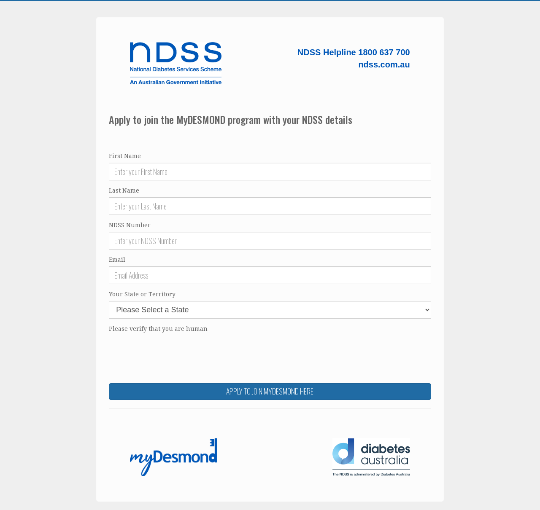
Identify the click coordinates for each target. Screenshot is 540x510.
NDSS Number (130, 225)
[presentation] (173, 352)
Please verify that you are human (158, 328)
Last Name (124, 190)
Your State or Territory (142, 294)
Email (117, 259)
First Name (125, 156)
